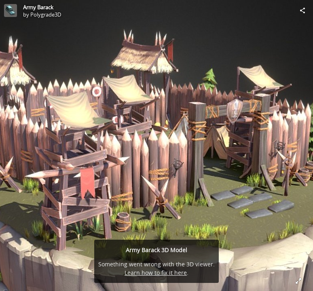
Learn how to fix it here (156, 272)
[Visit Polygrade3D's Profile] (10, 10)
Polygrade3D (45, 14)
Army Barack (38, 7)
